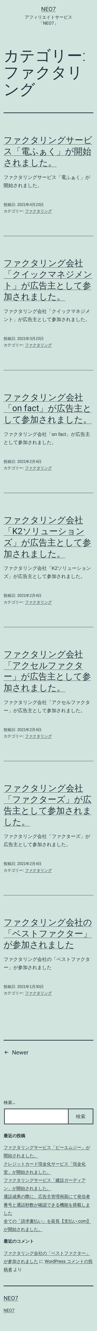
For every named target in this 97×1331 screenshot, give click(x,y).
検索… (9, 1102)
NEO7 (48, 9)
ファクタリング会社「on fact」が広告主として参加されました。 (48, 408)
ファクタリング (38, 211)
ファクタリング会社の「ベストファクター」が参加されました (48, 933)
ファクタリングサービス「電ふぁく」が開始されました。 (48, 151)
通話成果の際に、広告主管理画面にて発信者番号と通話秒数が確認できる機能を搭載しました (47, 1204)
